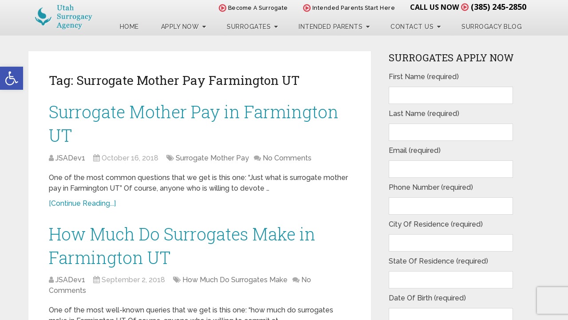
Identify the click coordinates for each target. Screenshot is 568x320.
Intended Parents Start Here (349, 7)
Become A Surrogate (253, 7)
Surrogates (249, 26)
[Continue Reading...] (82, 203)
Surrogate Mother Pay (212, 158)
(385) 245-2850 (498, 6)
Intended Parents (331, 26)
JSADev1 (70, 158)
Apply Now (180, 26)
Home (129, 26)
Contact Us (412, 26)
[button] (11, 78)
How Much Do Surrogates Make (235, 280)
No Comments (287, 158)
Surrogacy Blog (492, 26)
